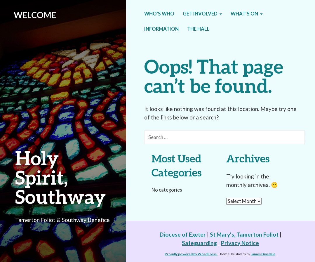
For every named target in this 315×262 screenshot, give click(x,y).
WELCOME (35, 15)
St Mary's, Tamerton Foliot (244, 234)
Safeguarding (199, 243)
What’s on (244, 14)
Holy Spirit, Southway (60, 177)
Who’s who (159, 14)
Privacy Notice (240, 243)
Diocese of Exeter (183, 234)
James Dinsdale (263, 254)
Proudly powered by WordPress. (191, 254)
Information (161, 29)
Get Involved (200, 14)
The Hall (198, 29)
